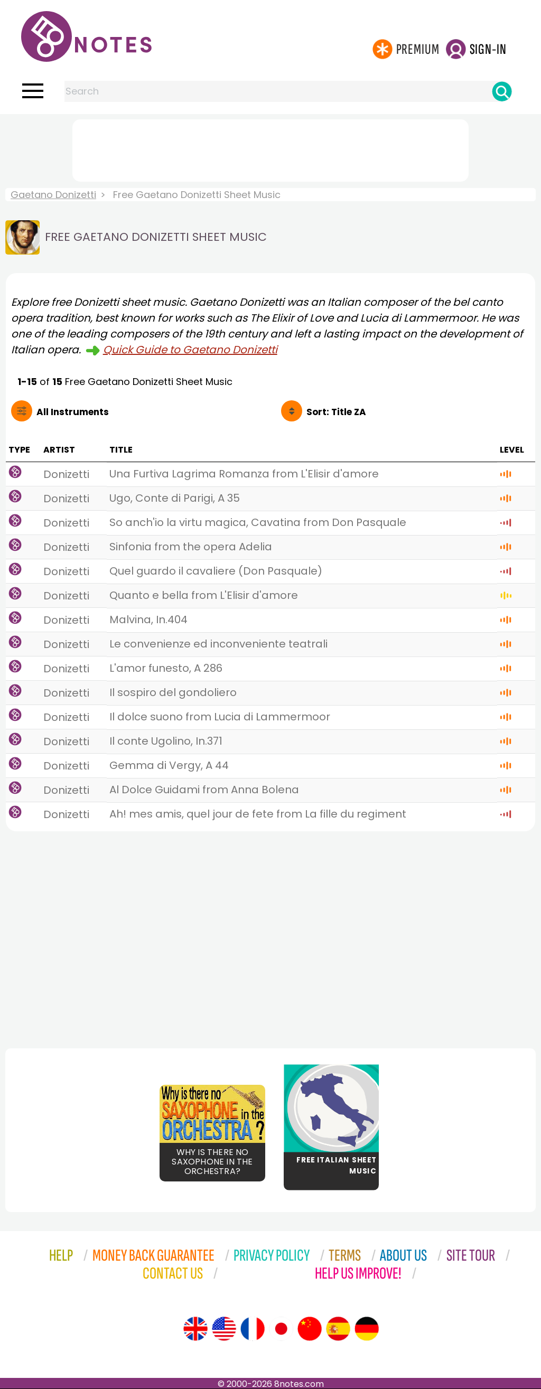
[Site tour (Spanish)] (338, 1329)
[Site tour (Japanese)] (281, 1329)
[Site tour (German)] (366, 1329)
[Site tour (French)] (252, 1329)
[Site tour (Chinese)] (309, 1329)
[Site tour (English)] (195, 1329)
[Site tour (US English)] (224, 1329)
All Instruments (72, 412)
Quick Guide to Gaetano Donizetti (190, 349)
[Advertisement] (270, 148)
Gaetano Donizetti (53, 194)
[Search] (502, 91)
